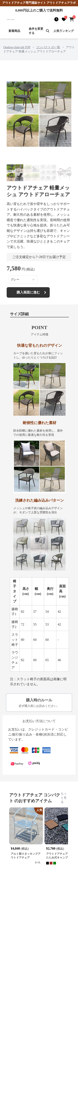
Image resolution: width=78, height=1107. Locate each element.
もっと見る (64, 797)
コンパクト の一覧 (48, 47)
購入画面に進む (32, 292)
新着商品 (14, 30)
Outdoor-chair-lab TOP (16, 47)
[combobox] (22, 279)
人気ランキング (63, 30)
